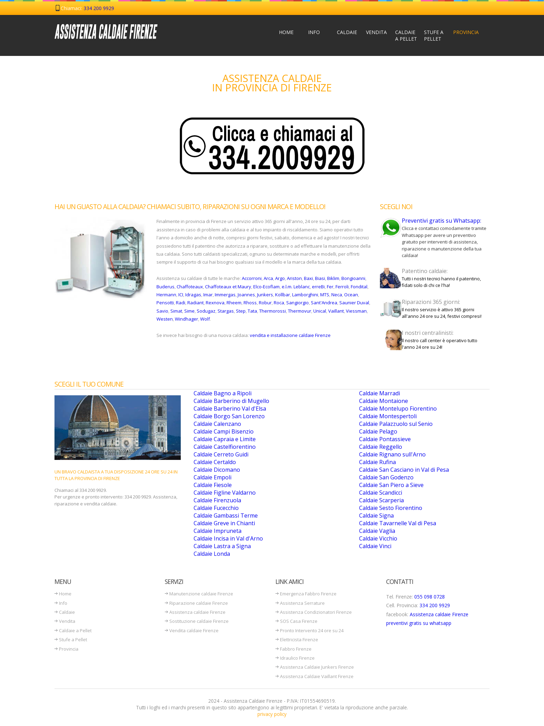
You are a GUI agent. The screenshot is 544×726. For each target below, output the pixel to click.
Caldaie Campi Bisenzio (224, 431)
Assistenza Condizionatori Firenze (316, 612)
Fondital (359, 286)
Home (286, 32)
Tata (252, 311)
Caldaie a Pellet (406, 35)
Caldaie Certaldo (215, 462)
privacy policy (272, 714)
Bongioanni (353, 278)
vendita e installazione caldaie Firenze (290, 335)
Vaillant (336, 311)
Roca (279, 302)
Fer (330, 286)
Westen (164, 319)
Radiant (195, 302)
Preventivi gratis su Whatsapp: (441, 220)
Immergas (225, 294)
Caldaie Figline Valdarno (225, 492)
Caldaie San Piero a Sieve (391, 485)
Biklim (333, 278)
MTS (324, 294)
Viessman (356, 311)
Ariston (294, 278)
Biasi (320, 278)
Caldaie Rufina (377, 462)
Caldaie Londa (212, 554)
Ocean (351, 294)
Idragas (193, 294)
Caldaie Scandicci (380, 492)
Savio (162, 311)
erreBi (318, 286)
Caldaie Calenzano (217, 424)
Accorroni (252, 278)
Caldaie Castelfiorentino (225, 447)
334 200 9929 (99, 8)
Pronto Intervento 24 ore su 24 (311, 630)
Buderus (165, 286)
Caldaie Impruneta (217, 531)
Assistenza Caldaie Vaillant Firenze (317, 676)
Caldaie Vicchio (378, 538)
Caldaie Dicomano (217, 469)
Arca (268, 278)
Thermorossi (272, 311)
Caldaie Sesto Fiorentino (390, 508)
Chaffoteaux (190, 286)
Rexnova (215, 302)
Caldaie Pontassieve (385, 439)
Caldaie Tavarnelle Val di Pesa (397, 523)
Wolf (205, 319)
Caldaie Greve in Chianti (224, 523)
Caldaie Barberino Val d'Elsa (230, 408)
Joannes (246, 294)
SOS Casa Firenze (298, 621)
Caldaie (347, 32)
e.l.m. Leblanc (296, 286)
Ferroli (342, 286)
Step (241, 311)
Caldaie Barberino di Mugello (231, 401)
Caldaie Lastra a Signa (222, 546)
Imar (208, 294)
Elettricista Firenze (299, 639)
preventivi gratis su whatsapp (418, 623)
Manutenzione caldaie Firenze (201, 594)
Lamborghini (305, 294)
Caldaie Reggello (380, 447)
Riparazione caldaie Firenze (198, 603)
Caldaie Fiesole (213, 485)
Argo (280, 278)
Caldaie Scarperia (381, 500)
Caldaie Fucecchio (216, 508)
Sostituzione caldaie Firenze (199, 621)
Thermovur (299, 311)
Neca (336, 294)
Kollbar (282, 294)
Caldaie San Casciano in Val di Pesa (404, 469)
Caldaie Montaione (383, 401)
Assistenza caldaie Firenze (197, 612)
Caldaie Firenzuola (217, 500)
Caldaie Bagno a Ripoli (223, 393)
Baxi (308, 278)
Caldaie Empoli (212, 477)
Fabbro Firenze (296, 649)
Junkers (265, 294)
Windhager (186, 319)
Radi (180, 302)
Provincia (465, 32)
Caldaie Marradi (379, 393)
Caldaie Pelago (378, 431)
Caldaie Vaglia (377, 531)
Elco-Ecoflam (266, 286)
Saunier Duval (354, 302)
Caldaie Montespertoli (388, 416)
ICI (180, 294)
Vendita (376, 32)
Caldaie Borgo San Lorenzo (229, 416)
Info (314, 32)
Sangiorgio (297, 302)
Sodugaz (206, 311)
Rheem (234, 302)
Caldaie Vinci (375, 546)
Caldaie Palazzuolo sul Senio (396, 424)
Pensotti (165, 302)
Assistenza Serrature (302, 603)
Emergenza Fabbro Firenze (308, 594)
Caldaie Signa (376, 515)
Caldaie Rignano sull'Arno (392, 454)
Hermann (166, 294)
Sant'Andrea (324, 302)
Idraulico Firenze (297, 658)
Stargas (226, 311)
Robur (265, 302)
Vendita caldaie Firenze (194, 630)
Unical (319, 311)
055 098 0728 (429, 596)
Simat (176, 311)
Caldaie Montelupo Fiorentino (398, 408)
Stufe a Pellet (433, 35)
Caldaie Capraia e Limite (225, 439)
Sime (189, 311)
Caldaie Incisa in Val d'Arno (228, 538)
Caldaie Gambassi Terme (226, 515)
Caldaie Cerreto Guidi (221, 454)
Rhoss (250, 302)
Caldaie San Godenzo (386, 477)
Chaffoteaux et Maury (228, 286)
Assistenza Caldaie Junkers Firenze (317, 667)
